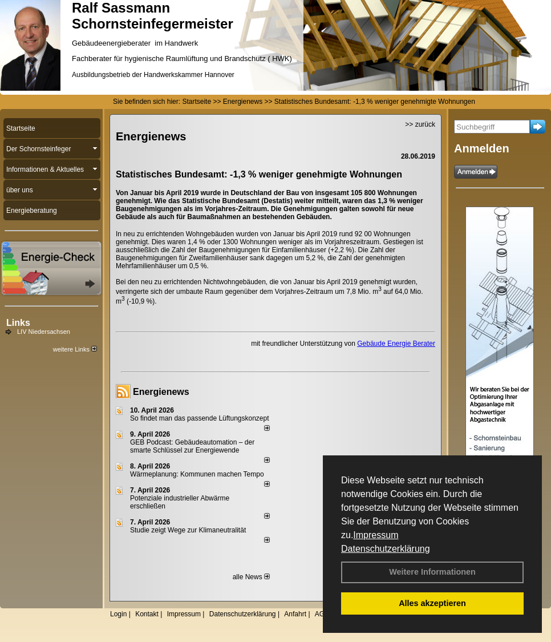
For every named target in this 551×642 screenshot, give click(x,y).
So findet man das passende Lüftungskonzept (199, 418)
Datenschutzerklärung (385, 549)
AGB (322, 614)
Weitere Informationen (432, 571)
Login (118, 614)
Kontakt (147, 614)
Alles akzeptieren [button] (432, 603)
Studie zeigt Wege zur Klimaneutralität (188, 530)
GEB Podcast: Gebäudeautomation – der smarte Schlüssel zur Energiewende (192, 446)
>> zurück (420, 124)
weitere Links (75, 349)
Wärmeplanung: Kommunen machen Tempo (197, 474)
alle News (251, 577)
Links (18, 323)
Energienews (161, 392)
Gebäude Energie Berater (396, 344)
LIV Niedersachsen (43, 331)
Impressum (375, 535)
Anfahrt (295, 614)
